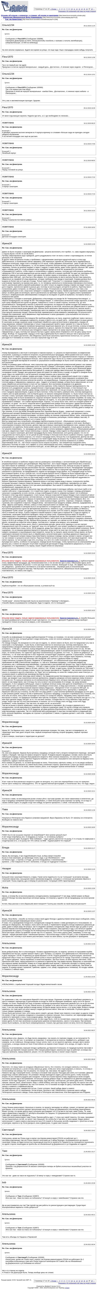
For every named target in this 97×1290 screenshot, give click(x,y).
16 (87, 9)
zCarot (67, 1288)
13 (79, 9)
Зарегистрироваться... (69, 561)
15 (84, 9)
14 (82, 9)
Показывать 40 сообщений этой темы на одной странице (77, 11)
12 (77, 9)
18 (92, 9)
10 (72, 9)
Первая (53, 9)
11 (74, 9)
